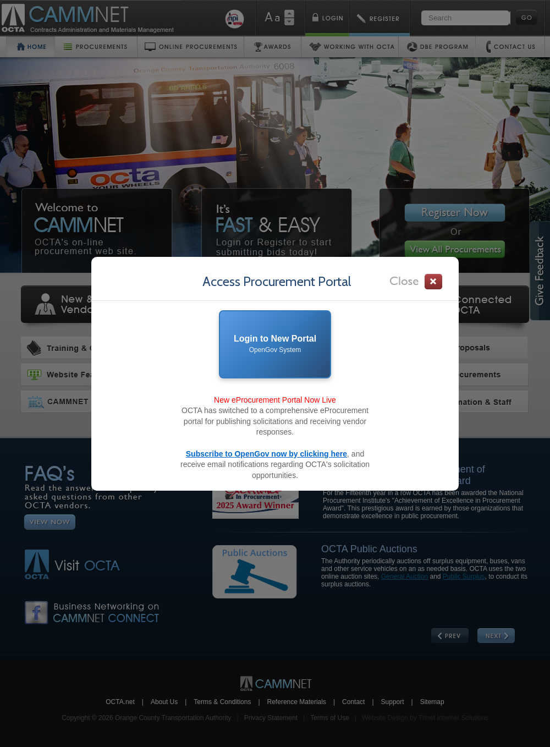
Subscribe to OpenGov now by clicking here (266, 453)
